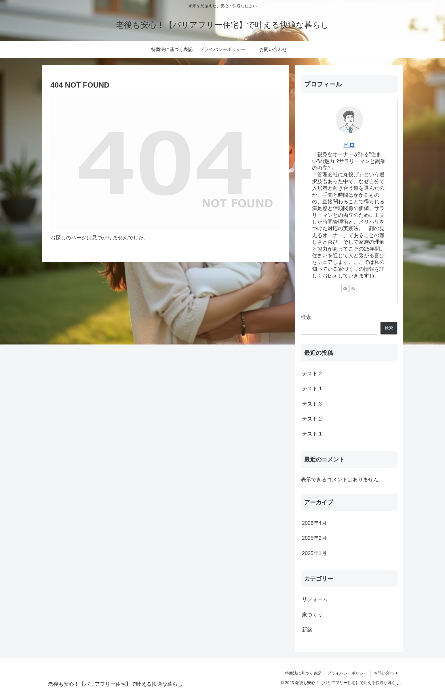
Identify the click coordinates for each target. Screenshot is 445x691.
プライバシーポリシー (347, 673)
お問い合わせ (386, 673)
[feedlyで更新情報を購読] (345, 288)
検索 (306, 317)
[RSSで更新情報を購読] (353, 288)
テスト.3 (312, 404)
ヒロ (349, 145)
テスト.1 (312, 388)
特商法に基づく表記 (303, 673)
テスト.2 (312, 373)
